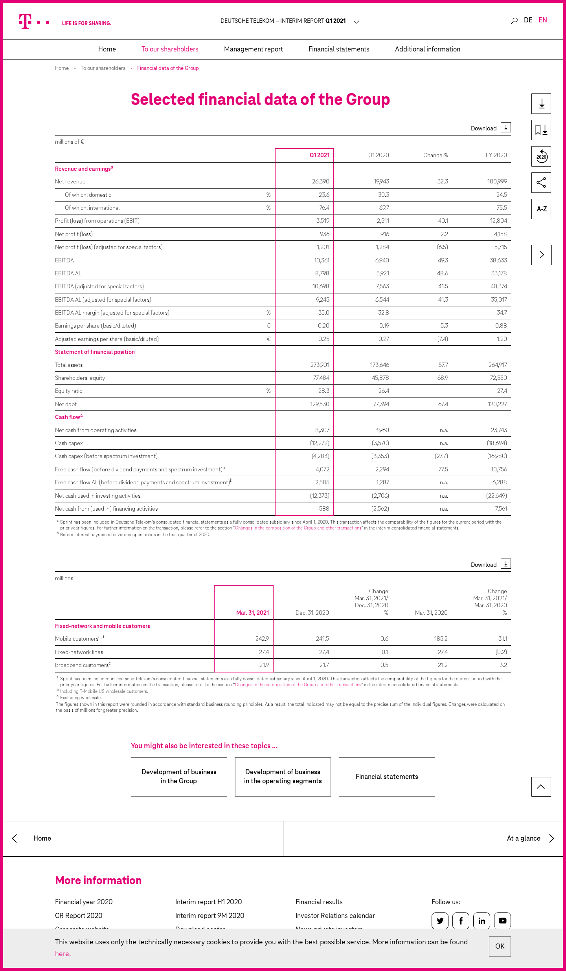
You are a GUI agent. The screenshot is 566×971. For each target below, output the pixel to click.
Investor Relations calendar (335, 916)
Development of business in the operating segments (283, 777)
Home (62, 68)
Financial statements (387, 777)
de (528, 20)
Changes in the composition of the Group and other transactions (298, 528)
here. (63, 954)
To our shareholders (103, 68)
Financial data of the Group (168, 68)
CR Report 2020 (79, 916)
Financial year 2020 (84, 902)
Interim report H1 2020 (208, 902)
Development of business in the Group (179, 777)
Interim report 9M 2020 (209, 916)
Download (484, 128)
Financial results (319, 902)
